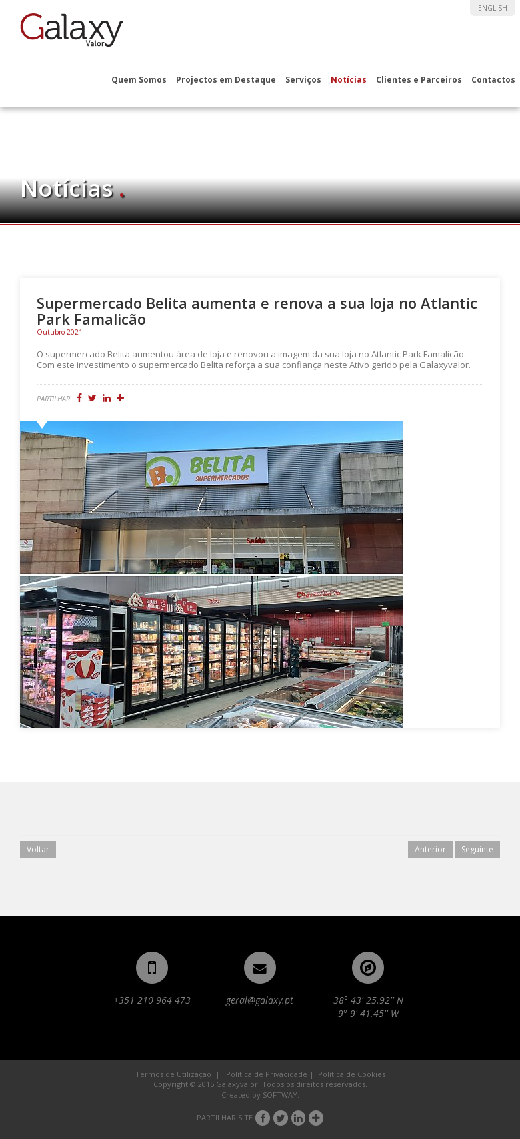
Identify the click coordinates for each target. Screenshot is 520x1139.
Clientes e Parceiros (419, 79)
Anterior (430, 849)
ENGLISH (492, 8)
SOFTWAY (280, 1095)
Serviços (303, 79)
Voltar (38, 849)
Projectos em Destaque (226, 79)
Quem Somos (139, 79)
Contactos (493, 79)
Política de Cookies (351, 1074)
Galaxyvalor (71, 30)
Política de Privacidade (266, 1074)
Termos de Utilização (173, 1074)
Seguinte (477, 849)
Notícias (349, 79)
